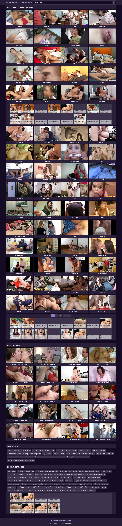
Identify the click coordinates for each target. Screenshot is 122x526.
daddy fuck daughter (14, 454)
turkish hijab (76, 454)
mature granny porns (14, 450)
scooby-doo (27, 450)
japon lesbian (73, 471)
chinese (102, 450)
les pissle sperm (13, 477)
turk (53, 450)
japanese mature (44, 450)
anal (62, 450)
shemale (92, 454)
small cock (21, 471)
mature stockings (66, 477)
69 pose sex (30, 471)
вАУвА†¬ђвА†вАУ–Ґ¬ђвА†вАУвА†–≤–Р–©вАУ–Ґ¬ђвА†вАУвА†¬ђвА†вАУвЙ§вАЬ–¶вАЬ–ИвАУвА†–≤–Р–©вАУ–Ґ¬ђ (70, 474)
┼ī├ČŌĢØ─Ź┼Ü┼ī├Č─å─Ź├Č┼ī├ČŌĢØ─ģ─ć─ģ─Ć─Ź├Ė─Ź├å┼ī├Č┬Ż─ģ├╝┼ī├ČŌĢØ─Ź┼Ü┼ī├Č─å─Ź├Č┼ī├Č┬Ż (53, 487)
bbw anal (95, 450)
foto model (68, 481)
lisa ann (68, 484)
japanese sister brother (92, 471)
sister (39, 457)
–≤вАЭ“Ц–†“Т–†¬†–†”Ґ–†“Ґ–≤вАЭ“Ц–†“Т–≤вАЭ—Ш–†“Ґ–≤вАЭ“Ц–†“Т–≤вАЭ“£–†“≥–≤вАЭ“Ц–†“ (35, 481)
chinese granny (48, 457)
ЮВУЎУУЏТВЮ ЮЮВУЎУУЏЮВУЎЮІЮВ (20, 474)
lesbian (62, 454)
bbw (86, 450)
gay (44, 454)
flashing (25, 454)
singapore (77, 481)
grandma (58, 457)
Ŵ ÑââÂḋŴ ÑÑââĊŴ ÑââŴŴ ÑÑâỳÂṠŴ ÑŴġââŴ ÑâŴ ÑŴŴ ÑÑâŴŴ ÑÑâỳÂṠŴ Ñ (51, 490)
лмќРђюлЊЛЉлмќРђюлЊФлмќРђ (47, 471)
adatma (104, 487)
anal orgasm (12, 471)
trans (68, 454)
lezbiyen (84, 454)
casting (35, 450)
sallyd (81, 471)
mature (55, 454)
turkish (49, 454)
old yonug (97, 484)
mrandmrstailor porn (40, 484)
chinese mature (24, 457)
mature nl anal (101, 454)
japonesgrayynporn (85, 484)
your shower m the (80, 477)
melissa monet (12, 457)
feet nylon (63, 471)
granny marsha (106, 471)
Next (68, 315)
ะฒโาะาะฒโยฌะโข (94, 477)
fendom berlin (26, 484)
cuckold (33, 457)
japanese (111, 454)
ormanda (105, 484)
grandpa (68, 450)
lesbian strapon (95, 487)
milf (58, 450)
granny (81, 450)
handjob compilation (69, 457)
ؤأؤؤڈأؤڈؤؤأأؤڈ (12, 487)
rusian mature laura (14, 484)
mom (75, 450)
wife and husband (83, 457)
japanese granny (35, 454)
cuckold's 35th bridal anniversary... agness (21, 460)
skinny (75, 484)
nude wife (23, 477)
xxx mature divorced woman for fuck (94, 481)
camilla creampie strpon (56, 484)
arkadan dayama (33, 477)
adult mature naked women (49, 477)
